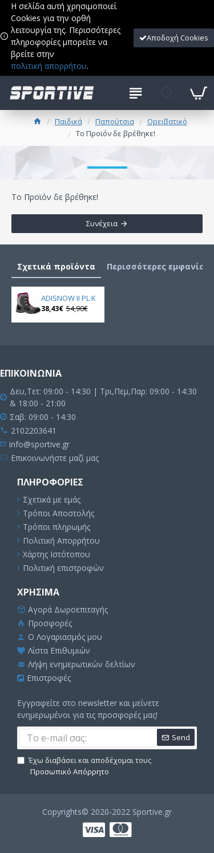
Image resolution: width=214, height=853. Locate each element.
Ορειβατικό (167, 121)
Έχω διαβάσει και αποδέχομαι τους (84, 766)
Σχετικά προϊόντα (56, 266)
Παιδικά (68, 121)
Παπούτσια (114, 121)
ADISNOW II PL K (68, 298)
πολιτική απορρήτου (49, 65)
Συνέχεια (102, 223)
